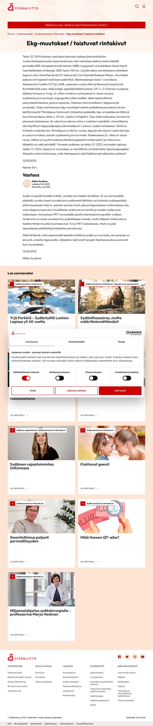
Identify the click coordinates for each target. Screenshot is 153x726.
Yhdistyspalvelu (67, 723)
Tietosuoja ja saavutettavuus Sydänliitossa (125, 693)
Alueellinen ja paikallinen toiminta (101, 683)
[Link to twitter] (127, 656)
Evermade (140, 717)
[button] (137, 7)
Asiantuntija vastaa (127, 672)
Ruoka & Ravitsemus (17, 681)
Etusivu (11, 33)
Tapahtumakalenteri (99, 700)
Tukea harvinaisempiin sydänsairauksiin (100, 690)
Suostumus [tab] (32, 341)
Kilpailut (121, 677)
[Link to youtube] (142, 656)
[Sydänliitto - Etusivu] (22, 657)
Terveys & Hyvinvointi (17, 686)
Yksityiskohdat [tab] (76, 341)
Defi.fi (93, 705)
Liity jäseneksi (96, 677)
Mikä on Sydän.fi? (128, 666)
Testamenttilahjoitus (72, 686)
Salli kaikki (120, 390)
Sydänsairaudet (25, 33)
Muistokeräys (69, 695)
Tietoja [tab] (121, 341)
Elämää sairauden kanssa (19, 677)
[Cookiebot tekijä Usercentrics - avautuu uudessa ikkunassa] (128, 333)
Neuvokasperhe (21, 723)
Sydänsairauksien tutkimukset (49, 33)
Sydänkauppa (96, 696)
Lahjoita (68, 666)
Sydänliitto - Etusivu (31, 7)
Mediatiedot (123, 681)
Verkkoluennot (14, 691)
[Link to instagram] (135, 656)
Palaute (121, 686)
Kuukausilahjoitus (70, 677)
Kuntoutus (39, 672)
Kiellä (33, 390)
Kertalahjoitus (69, 672)
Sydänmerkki (36, 723)
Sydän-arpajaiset (71, 681)
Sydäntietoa (15, 666)
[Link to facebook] (119, 656)
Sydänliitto (97, 666)
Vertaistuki (40, 677)
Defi (9, 723)
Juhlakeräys (68, 691)
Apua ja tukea (43, 666)
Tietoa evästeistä (126, 700)
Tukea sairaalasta (43, 681)
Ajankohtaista (96, 672)
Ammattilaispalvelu (84, 723)
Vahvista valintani (76, 390)
